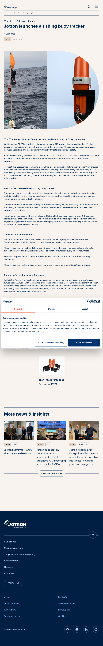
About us (9, 573)
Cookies (62, 616)
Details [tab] (51, 309)
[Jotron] (11, 7)
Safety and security (13, 616)
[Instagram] (96, 629)
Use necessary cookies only (51, 342)
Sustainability (11, 561)
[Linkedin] (86, 629)
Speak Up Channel (66, 603)
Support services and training (19, 554)
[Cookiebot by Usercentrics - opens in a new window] (88, 301)
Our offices (10, 542)
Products (62, 597)
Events (7, 597)
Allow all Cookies (84, 342)
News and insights (51, 473)
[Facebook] (67, 629)
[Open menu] (96, 7)
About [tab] (85, 309)
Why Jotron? (10, 610)
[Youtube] (77, 629)
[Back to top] (93, 535)
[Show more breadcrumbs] (7, 13)
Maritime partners (13, 548)
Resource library (11, 603)
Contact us (13, 583)
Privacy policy (64, 610)
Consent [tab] (18, 309)
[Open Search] (89, 7)
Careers (8, 567)
